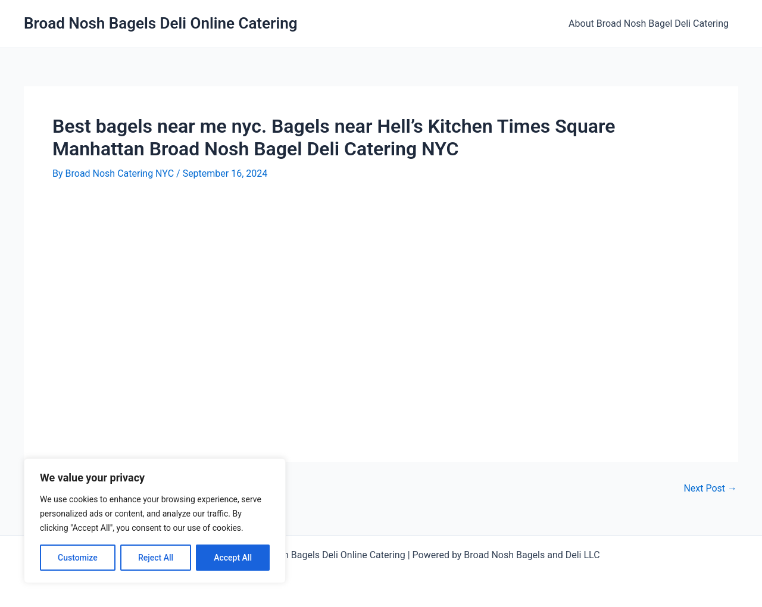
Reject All (155, 557)
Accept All (233, 557)
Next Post (710, 488)
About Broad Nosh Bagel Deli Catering (649, 23)
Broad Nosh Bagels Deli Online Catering (161, 23)
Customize (78, 557)
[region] (155, 520)
